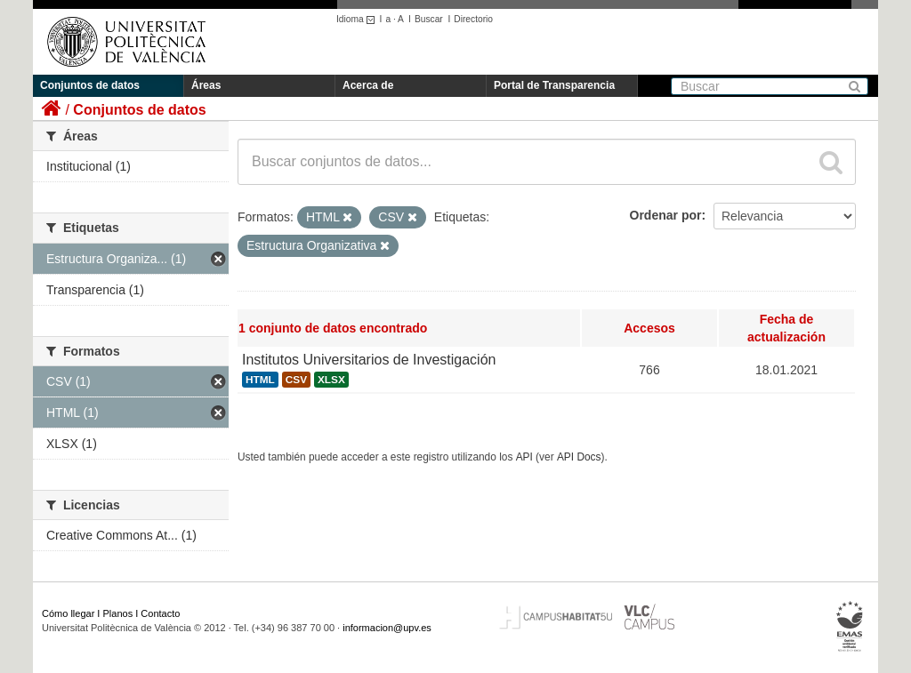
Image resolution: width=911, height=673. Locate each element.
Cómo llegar (68, 613)
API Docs (579, 457)
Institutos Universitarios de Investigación (369, 359)
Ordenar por (666, 215)
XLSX (331, 379)
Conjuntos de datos (90, 85)
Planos (118, 613)
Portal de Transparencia (554, 85)
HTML (260, 379)
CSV (296, 379)
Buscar (429, 19)
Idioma (358, 19)
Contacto (160, 613)
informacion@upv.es (387, 627)
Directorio (473, 19)
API (524, 457)
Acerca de (368, 85)
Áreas (206, 85)
